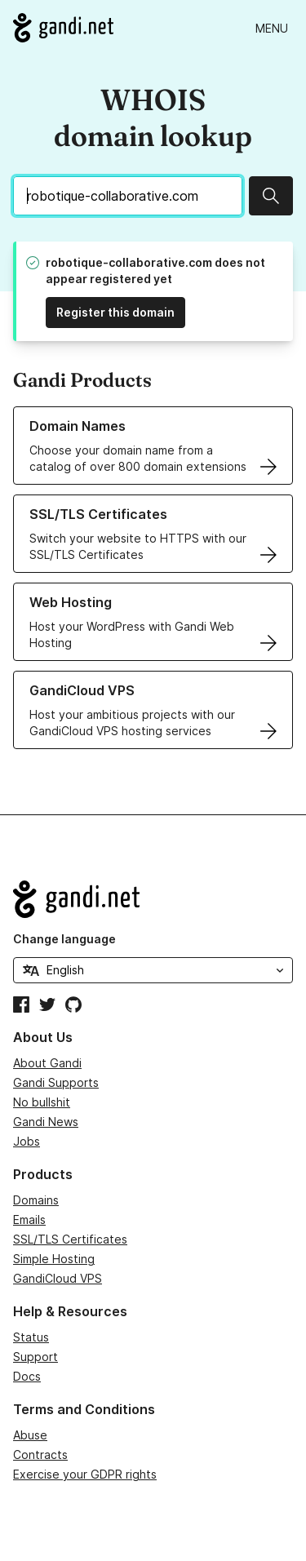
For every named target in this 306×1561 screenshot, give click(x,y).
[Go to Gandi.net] (63, 27)
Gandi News (45, 1122)
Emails (29, 1219)
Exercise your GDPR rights (85, 1474)
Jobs (26, 1141)
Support (35, 1357)
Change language (64, 939)
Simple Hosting (54, 1259)
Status (31, 1337)
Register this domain (115, 312)
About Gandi (47, 1063)
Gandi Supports (56, 1082)
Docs (27, 1376)
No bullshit (41, 1102)
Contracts (40, 1454)
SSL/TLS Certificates (70, 1239)
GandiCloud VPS (57, 1278)
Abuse (30, 1435)
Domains (36, 1200)
